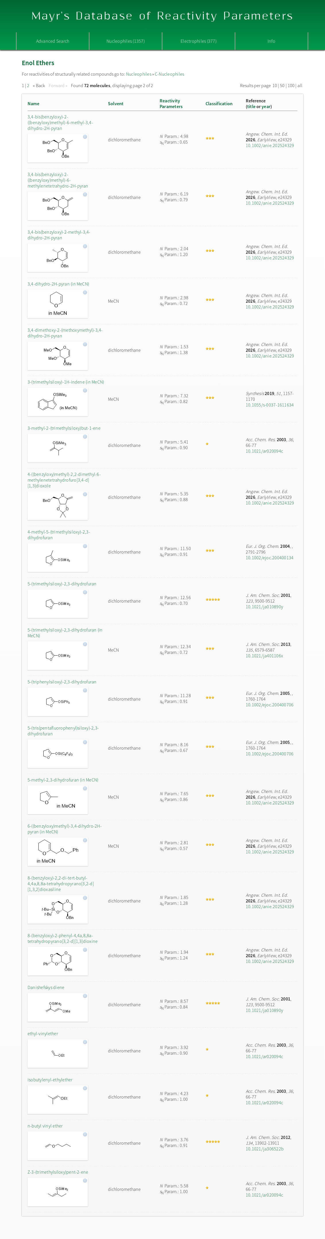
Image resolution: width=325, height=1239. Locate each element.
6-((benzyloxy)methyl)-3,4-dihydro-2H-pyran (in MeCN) (65, 829)
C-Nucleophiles (169, 74)
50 (282, 85)
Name (33, 103)
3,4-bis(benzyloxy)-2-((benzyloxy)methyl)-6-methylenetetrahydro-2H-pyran (58, 180)
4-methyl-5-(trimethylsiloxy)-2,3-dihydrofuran (59, 534)
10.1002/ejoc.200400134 (269, 557)
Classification (219, 103)
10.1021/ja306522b (265, 1149)
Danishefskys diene (46, 987)
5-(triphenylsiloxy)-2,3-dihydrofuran (62, 682)
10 (274, 85)
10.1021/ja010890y (264, 606)
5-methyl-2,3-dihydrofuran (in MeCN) (63, 780)
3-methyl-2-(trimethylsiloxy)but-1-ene (64, 428)
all (299, 85)
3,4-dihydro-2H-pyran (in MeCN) (58, 284)
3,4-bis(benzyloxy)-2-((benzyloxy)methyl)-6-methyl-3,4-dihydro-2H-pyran (60, 122)
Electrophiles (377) (198, 41)
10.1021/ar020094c (264, 451)
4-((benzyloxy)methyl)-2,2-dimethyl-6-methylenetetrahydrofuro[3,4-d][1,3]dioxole (64, 479)
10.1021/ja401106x (264, 655)
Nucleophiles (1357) (126, 41)
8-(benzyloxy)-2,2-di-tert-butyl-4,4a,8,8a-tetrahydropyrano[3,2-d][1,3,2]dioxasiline (61, 883)
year (266, 106)
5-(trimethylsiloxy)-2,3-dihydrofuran (62, 584)
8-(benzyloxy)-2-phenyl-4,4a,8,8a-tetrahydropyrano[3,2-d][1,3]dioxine (63, 938)
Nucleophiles (138, 74)
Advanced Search (52, 41)
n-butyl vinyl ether (45, 1126)
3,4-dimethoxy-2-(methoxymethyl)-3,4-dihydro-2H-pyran (65, 333)
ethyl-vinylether (43, 1033)
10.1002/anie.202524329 (270, 145)
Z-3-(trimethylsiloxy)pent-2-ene (58, 1172)
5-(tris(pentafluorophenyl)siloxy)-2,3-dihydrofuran (63, 730)
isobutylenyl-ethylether (50, 1079)
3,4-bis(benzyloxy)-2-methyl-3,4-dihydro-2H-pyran (59, 235)
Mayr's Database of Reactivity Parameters (163, 16)
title (251, 106)
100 (291, 85)
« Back (39, 85)
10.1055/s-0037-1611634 (270, 405)
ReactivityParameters (171, 103)
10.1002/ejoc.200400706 (269, 705)
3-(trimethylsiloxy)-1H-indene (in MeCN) (66, 382)
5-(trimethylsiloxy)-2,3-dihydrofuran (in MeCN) (65, 632)
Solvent (116, 103)
